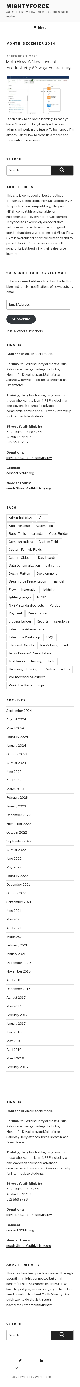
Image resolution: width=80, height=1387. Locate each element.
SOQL (50, 637)
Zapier (42, 685)
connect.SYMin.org (20, 473)
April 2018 (14, 980)
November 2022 (18, 824)
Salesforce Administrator (27, 629)
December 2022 (18, 815)
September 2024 (19, 711)
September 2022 (19, 841)
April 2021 (13, 928)
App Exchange (19, 526)
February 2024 (17, 737)
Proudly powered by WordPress (28, 1376)
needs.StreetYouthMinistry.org (28, 488)
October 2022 (16, 832)
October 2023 (16, 754)
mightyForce (27, 6)
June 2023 (14, 772)
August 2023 (16, 763)
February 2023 (17, 798)
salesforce (62, 621)
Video (50, 669)
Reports (43, 621)
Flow (12, 589)
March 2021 (15, 937)
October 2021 (16, 893)
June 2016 (14, 1032)
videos (65, 669)
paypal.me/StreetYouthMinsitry (29, 458)
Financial (58, 581)
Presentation (37, 613)
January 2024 (16, 745)
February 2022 (17, 876)
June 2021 (13, 911)
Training (36, 661)
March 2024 (15, 728)
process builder (20, 621)
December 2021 (18, 884)
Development (47, 574)
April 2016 (14, 1050)
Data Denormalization (24, 565)
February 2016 (17, 1067)
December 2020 (18, 963)
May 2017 (13, 1006)
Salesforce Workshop (24, 637)
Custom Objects (20, 558)
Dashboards (47, 558)
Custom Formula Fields (25, 550)
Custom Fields (49, 542)
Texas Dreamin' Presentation (30, 653)
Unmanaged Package (25, 669)
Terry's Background (54, 645)
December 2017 (18, 989)
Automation (44, 526)
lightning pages (20, 597)
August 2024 (16, 719)
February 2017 (17, 1015)
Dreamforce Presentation (27, 581)
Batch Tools (17, 534)
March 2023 (15, 789)
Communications (21, 542)
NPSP (41, 597)
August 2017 (16, 998)
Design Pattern (20, 574)
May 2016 (13, 1041)
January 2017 (16, 1023)
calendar (37, 534)
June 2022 (14, 859)
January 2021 (16, 954)
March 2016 (15, 1058)
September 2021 (18, 902)
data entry (52, 565)
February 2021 (17, 945)
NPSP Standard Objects (26, 605)
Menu (40, 27)
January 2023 (16, 806)
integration (29, 589)
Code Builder (58, 534)
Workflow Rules (20, 685)
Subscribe (21, 319)
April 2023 (14, 780)
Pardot (54, 605)
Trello (51, 661)
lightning (49, 589)
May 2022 (13, 867)
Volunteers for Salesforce (27, 677)
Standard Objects (21, 645)
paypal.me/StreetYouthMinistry (29, 1305)
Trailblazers (17, 661)
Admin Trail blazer (21, 518)
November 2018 (18, 971)
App (42, 518)
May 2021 (13, 919)
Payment (15, 613)
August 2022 (16, 850)
